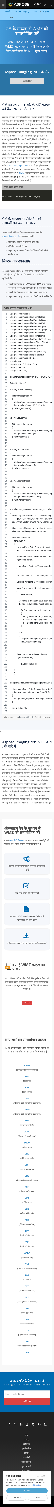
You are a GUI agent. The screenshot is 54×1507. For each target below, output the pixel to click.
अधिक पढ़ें (27, 1003)
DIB (27, 1121)
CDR (27, 1308)
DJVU (27, 1143)
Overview (26, 81)
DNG (27, 1154)
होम (26, 1435)
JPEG (27, 1109)
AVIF (27, 1352)
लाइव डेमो (26, 1457)
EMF (27, 1165)
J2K (27, 1209)
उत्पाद (26, 1439)
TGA (27, 1275)
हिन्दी (37, 4)
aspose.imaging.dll (10, 236)
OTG (27, 1330)
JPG (27, 1098)
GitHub (38, 717)
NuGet (22, 173)
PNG (27, 1220)
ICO (27, 1087)
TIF (27, 1242)
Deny (38, 1497)
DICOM (27, 1132)
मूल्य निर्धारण (26, 1448)
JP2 (27, 1198)
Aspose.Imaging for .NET (17, 165)
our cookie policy (34, 1485)
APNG (27, 1065)
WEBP (27, 1253)
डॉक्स (26, 1453)
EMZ (27, 1176)
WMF (27, 1264)
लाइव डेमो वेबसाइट (16, 840)
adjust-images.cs (11, 717)
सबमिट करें (27, 1401)
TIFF (27, 1231)
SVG (27, 1286)
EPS (27, 1297)
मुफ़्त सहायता (26, 1461)
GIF (27, 1187)
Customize (16, 1497)
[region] (27, 512)
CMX (27, 1319)
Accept (27, 1491)
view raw (46, 717)
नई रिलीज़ (26, 1444)
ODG (27, 1341)
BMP (27, 1076)
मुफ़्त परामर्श (26, 1466)
